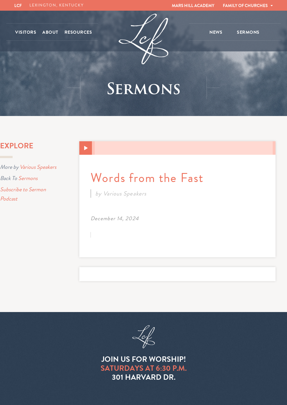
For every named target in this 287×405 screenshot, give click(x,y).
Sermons (28, 178)
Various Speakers (38, 167)
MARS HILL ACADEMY (193, 6)
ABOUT (50, 32)
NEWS (215, 32)
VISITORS (25, 32)
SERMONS (248, 32)
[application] (177, 148)
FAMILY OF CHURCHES (245, 6)
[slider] (184, 148)
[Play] (86, 148)
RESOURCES (78, 32)
